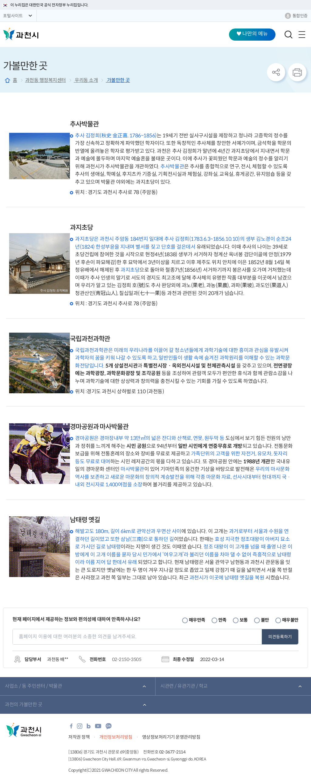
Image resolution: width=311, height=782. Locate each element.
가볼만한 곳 (118, 80)
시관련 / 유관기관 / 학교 (184, 686)
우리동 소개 (86, 80)
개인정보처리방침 (115, 737)
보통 (244, 620)
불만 (265, 620)
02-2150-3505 (126, 659)
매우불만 (290, 620)
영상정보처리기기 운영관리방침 (171, 737)
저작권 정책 (79, 737)
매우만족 (197, 620)
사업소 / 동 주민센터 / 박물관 (33, 686)
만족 (222, 620)
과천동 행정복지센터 (45, 80)
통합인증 (300, 15)
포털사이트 (13, 15)
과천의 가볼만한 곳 (23, 704)
